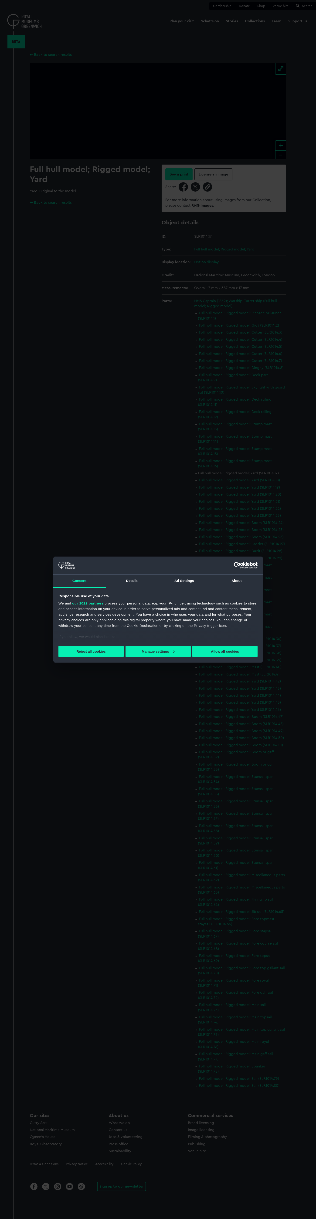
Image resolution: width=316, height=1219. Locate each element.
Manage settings (158, 651)
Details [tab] (132, 581)
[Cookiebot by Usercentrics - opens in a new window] (237, 565)
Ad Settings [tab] (184, 581)
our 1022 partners (87, 603)
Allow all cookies (225, 651)
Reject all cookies (91, 651)
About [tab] (236, 581)
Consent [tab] (79, 581)
